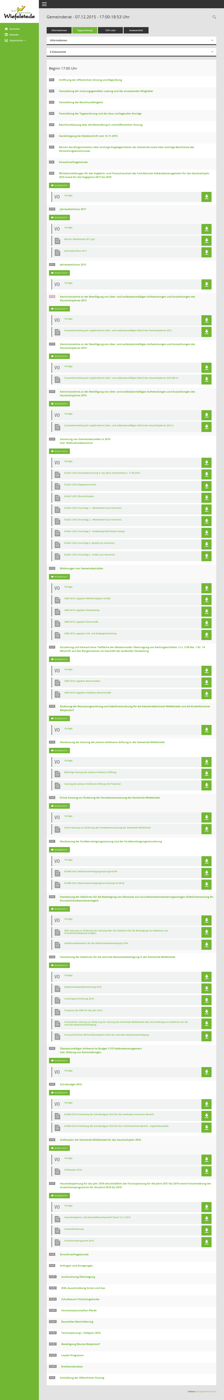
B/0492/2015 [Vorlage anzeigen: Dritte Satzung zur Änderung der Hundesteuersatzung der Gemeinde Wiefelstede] (61, 805)
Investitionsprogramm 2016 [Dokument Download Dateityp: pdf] (79, 1240)
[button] (19, 40)
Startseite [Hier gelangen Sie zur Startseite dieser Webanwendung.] (12, 28)
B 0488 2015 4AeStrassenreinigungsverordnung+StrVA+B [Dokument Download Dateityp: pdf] (94, 883)
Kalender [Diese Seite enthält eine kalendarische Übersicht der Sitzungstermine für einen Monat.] (12, 34)
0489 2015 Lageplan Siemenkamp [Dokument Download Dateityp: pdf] (82, 610)
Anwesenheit (136, 30)
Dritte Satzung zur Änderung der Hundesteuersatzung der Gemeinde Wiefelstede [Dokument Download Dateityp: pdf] (107, 827)
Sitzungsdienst (206, 1391)
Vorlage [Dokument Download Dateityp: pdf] (68, 195)
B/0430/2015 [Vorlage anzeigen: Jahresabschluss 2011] (61, 217)
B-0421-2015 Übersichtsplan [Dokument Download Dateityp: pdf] (79, 496)
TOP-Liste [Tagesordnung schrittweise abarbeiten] (110, 30)
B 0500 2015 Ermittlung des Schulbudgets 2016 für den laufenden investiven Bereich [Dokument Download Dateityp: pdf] (109, 1114)
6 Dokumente (58, 52)
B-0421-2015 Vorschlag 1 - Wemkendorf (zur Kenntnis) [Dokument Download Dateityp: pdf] (92, 508)
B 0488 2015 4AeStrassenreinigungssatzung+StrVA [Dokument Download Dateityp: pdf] (90, 871)
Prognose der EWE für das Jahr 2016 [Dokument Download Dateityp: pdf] (83, 1010)
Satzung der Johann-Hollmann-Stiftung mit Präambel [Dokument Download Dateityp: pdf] (92, 784)
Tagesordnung (84, 30)
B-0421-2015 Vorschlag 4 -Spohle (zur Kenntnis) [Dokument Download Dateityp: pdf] (89, 543)
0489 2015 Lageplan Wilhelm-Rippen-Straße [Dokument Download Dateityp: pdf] (87, 598)
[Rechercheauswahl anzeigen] (213, 17)
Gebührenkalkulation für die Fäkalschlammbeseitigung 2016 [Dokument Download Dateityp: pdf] (96, 943)
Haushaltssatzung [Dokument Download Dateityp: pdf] (74, 1229)
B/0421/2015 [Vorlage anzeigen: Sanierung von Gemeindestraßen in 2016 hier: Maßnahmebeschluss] (61, 451)
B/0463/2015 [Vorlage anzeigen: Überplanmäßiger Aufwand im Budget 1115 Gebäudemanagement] (61, 1060)
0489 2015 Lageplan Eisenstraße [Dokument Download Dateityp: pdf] (81, 622)
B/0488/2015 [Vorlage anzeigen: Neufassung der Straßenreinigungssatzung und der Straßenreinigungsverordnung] (61, 849)
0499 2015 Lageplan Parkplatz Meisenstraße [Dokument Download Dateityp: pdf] (87, 692)
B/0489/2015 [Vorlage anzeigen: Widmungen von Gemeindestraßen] (61, 576)
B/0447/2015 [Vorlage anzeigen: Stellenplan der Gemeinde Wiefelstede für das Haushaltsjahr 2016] (61, 1148)
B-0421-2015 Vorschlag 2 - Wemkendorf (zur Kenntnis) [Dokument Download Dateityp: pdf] (92, 519)
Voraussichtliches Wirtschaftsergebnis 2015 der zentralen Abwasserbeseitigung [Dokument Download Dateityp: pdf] (106, 1035)
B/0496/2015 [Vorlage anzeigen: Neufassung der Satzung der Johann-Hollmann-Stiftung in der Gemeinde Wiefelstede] (61, 750)
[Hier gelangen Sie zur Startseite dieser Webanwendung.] (19, 12)
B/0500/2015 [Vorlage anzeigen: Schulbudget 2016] (61, 1092)
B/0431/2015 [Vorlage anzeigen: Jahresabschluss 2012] (61, 272)
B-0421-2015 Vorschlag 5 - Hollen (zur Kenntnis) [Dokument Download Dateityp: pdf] (89, 554)
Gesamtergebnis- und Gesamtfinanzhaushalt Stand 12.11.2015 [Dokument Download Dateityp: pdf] (97, 1217)
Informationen (59, 30)
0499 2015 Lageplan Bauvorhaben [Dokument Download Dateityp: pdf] (82, 681)
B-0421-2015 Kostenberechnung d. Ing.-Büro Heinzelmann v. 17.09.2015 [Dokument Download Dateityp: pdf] (102, 473)
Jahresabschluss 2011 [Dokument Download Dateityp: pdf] (75, 251)
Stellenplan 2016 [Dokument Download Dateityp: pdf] (73, 1170)
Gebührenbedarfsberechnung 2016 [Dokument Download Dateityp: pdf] (82, 987)
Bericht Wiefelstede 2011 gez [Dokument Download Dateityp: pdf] (79, 239)
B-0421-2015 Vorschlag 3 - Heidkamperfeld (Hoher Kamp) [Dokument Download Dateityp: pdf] (94, 531)
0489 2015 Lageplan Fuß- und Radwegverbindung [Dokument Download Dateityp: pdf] (90, 633)
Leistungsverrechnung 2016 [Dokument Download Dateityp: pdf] (79, 998)
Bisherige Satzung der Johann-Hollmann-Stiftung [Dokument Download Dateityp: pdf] (90, 772)
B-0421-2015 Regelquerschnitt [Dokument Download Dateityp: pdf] (80, 484)
